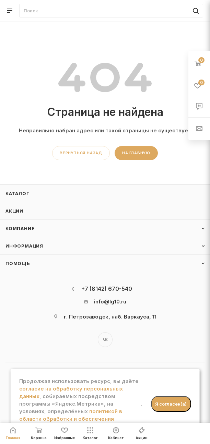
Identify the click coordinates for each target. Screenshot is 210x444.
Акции (14, 211)
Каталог (17, 193)
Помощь (17, 263)
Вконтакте (105, 339)
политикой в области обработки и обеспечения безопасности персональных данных (70, 419)
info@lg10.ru (110, 301)
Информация (24, 246)
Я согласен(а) (171, 404)
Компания (20, 228)
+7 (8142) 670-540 (106, 288)
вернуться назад (81, 153)
